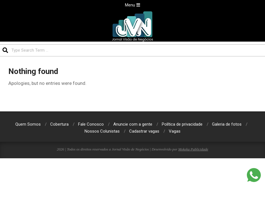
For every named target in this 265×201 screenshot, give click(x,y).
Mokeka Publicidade (193, 149)
